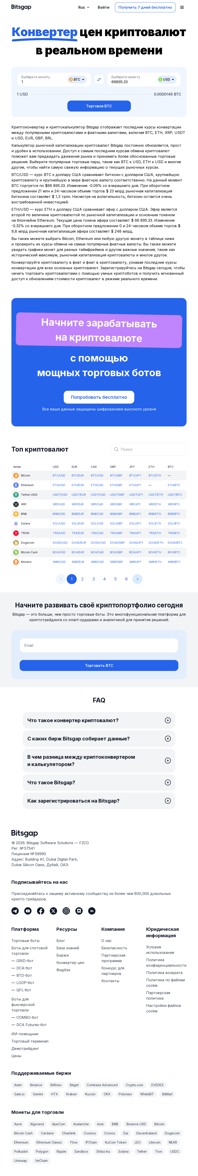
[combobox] (149, 449)
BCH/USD (59, 552)
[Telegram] (15, 911)
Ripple (61, 1151)
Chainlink (69, 1133)
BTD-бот (24, 975)
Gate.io (19, 1094)
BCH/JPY (135, 552)
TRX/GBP (116, 533)
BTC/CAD (97, 475)
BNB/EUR (78, 514)
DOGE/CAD (98, 542)
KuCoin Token (116, 1142)
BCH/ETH (155, 552)
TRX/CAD (97, 533)
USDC (174, 1151)
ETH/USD (59, 485)
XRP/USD (59, 504)
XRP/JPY (135, 504)
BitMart (167, 1094)
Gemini (38, 1094)
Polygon (42, 1151)
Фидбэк (63, 970)
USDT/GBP (117, 494)
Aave (18, 1124)
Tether (142, 1151)
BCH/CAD (97, 552)
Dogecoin (172, 1133)
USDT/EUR (79, 494)
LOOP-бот (25, 982)
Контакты (110, 981)
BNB (115, 1124)
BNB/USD (59, 514)
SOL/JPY (135, 523)
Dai (125, 1133)
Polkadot (21, 1151)
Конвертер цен (70, 962)
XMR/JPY (135, 562)
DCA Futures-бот (31, 1024)
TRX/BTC (174, 533)
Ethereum (21, 1142)
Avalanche (81, 1124)
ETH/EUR (78, 485)
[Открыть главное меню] (182, 7)
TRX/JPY (135, 533)
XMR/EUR (78, 562)
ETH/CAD (97, 485)
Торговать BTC (99, 665)
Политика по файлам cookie (165, 983)
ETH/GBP (116, 485)
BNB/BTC (174, 514)
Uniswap (20, 1161)
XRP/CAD (97, 504)
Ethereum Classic (49, 1142)
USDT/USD (60, 494)
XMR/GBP (116, 562)
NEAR (173, 1142)
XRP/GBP (116, 504)
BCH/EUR (78, 552)
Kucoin (90, 1094)
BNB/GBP (116, 514)
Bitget (74, 1085)
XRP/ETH (155, 504)
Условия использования (160, 950)
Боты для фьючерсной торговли (22, 1004)
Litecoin (155, 1142)
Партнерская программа (113, 958)
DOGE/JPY (136, 542)
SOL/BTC (174, 523)
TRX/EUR (78, 533)
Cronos (109, 1133)
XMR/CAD (97, 562)
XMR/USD (59, 562)
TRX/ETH (155, 533)
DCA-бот (24, 968)
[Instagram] (66, 911)
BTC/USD (59, 475)
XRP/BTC (174, 504)
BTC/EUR (78, 475)
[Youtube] (28, 911)
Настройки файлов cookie (163, 1008)
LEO (138, 1142)
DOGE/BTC (175, 542)
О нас (106, 940)
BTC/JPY (135, 475)
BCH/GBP (116, 552)
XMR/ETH (155, 562)
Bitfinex (56, 1085)
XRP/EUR (78, 504)
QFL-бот (23, 990)
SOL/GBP (116, 523)
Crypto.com (134, 1085)
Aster (18, 1085)
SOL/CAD (97, 523)
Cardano (47, 1133)
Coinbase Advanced (102, 1085)
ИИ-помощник (24, 1034)
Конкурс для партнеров (112, 971)
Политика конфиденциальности (166, 963)
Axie (100, 1124)
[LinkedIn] (91, 911)
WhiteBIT (147, 1094)
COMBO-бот (27, 1017)
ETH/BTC (174, 485)
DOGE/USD (60, 542)
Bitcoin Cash (23, 1133)
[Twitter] (53, 911)
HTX (54, 1094)
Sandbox (81, 1151)
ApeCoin (58, 1124)
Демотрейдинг (25, 1048)
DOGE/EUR (79, 542)
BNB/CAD (97, 514)
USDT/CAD (98, 494)
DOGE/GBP (117, 542)
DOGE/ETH (156, 542)
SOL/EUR (78, 523)
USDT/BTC (175, 494)
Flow (73, 1142)
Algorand (37, 1124)
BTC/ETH (155, 475)
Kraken (71, 1094)
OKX (107, 1094)
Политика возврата (164, 972)
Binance (36, 1085)
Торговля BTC (99, 106)
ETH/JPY (135, 485)
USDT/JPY (136, 494)
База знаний (67, 948)
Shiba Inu (103, 1151)
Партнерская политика (158, 995)
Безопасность (114, 948)
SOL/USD (59, 523)
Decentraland (146, 1133)
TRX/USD (59, 533)
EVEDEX (157, 1085)
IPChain (91, 1142)
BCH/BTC (174, 552)
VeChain (41, 1161)
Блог (60, 940)
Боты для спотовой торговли (29, 951)
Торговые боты (25, 940)
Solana (123, 1151)
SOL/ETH (155, 523)
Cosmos (90, 1133)
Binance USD (136, 1124)
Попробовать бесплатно (99, 397)
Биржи (62, 955)
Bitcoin (159, 1124)
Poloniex (125, 1094)
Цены (16, 1056)
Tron (158, 1151)
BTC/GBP (116, 475)
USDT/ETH (156, 494)
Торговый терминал (29, 1041)
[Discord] (79, 911)
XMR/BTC (174, 562)
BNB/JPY (135, 514)
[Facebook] (40, 911)
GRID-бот (25, 960)
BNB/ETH (155, 514)
